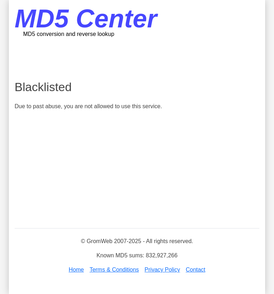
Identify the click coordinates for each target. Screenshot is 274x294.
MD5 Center (86, 18)
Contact (195, 270)
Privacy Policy (162, 270)
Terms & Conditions (114, 270)
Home (76, 270)
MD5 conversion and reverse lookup (68, 34)
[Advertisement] (144, 59)
